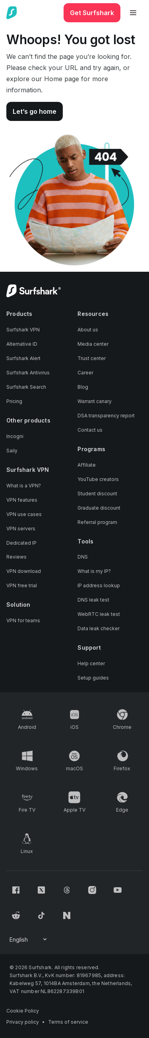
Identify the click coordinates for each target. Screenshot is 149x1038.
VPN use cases (24, 514)
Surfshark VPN (23, 330)
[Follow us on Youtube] (117, 890)
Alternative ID (21, 344)
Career (85, 373)
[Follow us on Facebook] (15, 890)
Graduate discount (98, 508)
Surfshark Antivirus (28, 373)
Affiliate (86, 465)
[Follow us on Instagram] (92, 890)
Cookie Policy (22, 1011)
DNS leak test (93, 600)
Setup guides (93, 678)
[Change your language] (28, 940)
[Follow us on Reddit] (15, 915)
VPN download (23, 571)
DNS (82, 557)
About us (87, 330)
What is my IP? (94, 571)
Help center (91, 663)
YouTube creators (98, 479)
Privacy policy (22, 1022)
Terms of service (68, 1022)
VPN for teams (23, 620)
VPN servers (20, 529)
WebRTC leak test (98, 614)
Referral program (97, 522)
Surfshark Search (26, 387)
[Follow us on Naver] (66, 915)
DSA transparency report (106, 416)
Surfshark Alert (23, 358)
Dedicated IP (21, 543)
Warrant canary (94, 401)
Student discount (97, 494)
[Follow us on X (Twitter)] (41, 890)
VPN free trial (21, 585)
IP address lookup (98, 585)
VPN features (21, 500)
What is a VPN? (23, 486)
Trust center (91, 358)
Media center (92, 344)
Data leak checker (98, 628)
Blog (82, 387)
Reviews (16, 557)
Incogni (14, 436)
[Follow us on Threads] (66, 890)
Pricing (14, 401)
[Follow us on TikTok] (41, 915)
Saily (11, 451)
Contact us (90, 430)
